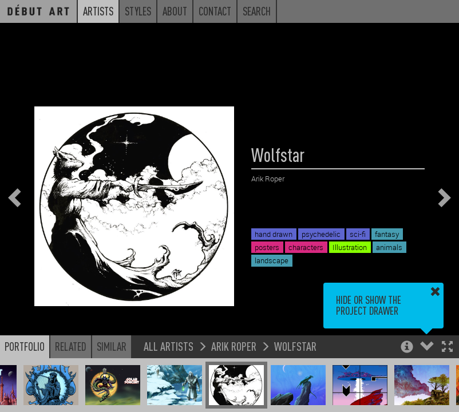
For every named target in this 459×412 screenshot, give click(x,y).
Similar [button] (111, 346)
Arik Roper (233, 346)
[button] (447, 347)
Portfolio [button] (25, 346)
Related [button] (70, 346)
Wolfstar (295, 346)
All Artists (168, 346)
